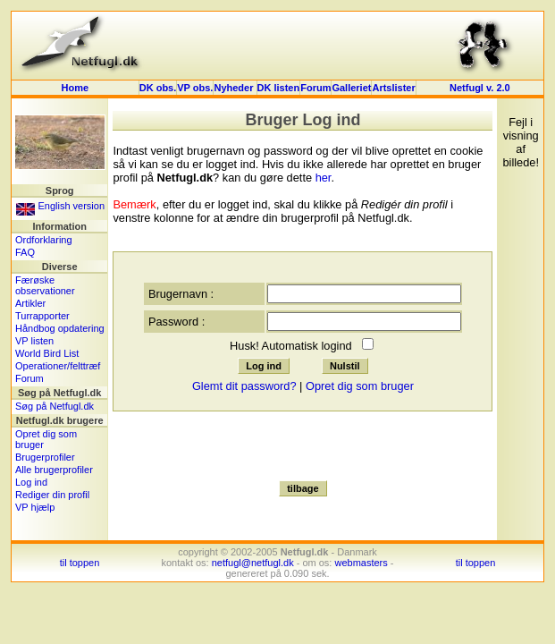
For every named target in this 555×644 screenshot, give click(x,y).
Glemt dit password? (244, 386)
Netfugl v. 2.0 (480, 87)
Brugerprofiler (45, 457)
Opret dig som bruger (360, 386)
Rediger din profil (52, 494)
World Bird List (47, 353)
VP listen (34, 340)
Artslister (393, 87)
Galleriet (351, 87)
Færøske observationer (45, 285)
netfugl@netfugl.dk (253, 562)
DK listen (278, 87)
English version (60, 205)
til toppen (80, 562)
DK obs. (158, 87)
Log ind (31, 482)
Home (75, 87)
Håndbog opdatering (60, 328)
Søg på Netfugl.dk (54, 406)
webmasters (360, 562)
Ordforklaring (43, 239)
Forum (315, 87)
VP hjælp (35, 507)
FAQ (25, 252)
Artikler (30, 303)
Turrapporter (42, 315)
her (323, 177)
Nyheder (235, 87)
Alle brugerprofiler (54, 469)
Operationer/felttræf (57, 365)
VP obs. (195, 87)
